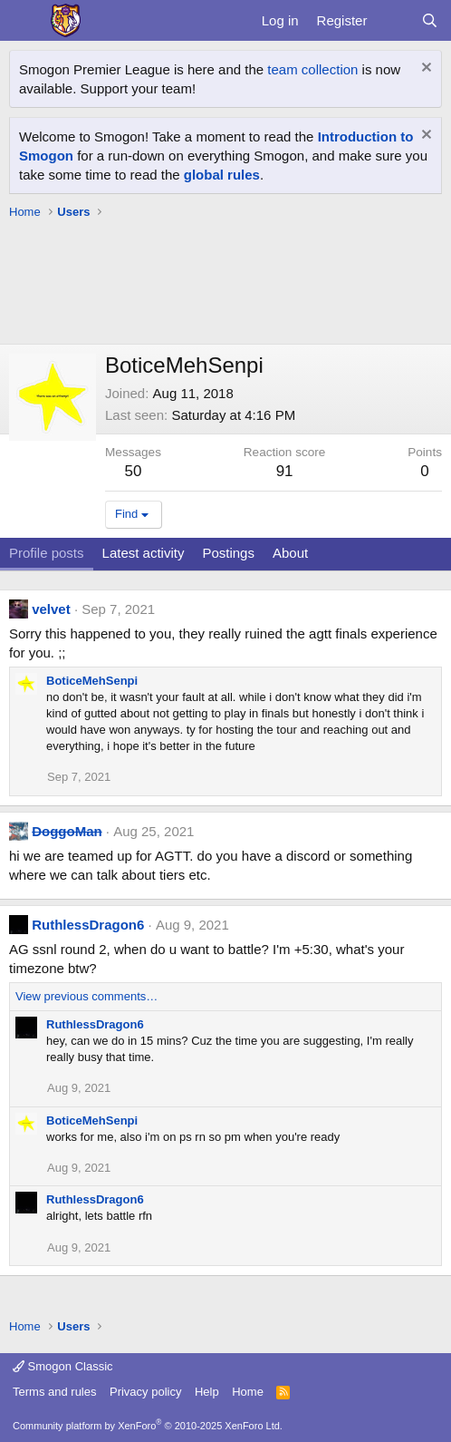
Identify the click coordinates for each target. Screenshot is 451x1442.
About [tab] (290, 552)
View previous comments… (86, 996)
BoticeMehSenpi (92, 680)
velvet (51, 609)
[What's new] (393, 20)
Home (248, 1391)
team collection (312, 69)
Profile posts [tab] (46, 552)
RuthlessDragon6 (88, 924)
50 (133, 471)
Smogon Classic (63, 1366)
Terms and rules (54, 1391)
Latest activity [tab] (143, 552)
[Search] (429, 20)
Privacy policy (145, 1391)
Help (207, 1391)
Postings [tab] (228, 552)
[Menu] (25, 21)
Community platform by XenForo (148, 1425)
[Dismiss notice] (424, 69)
